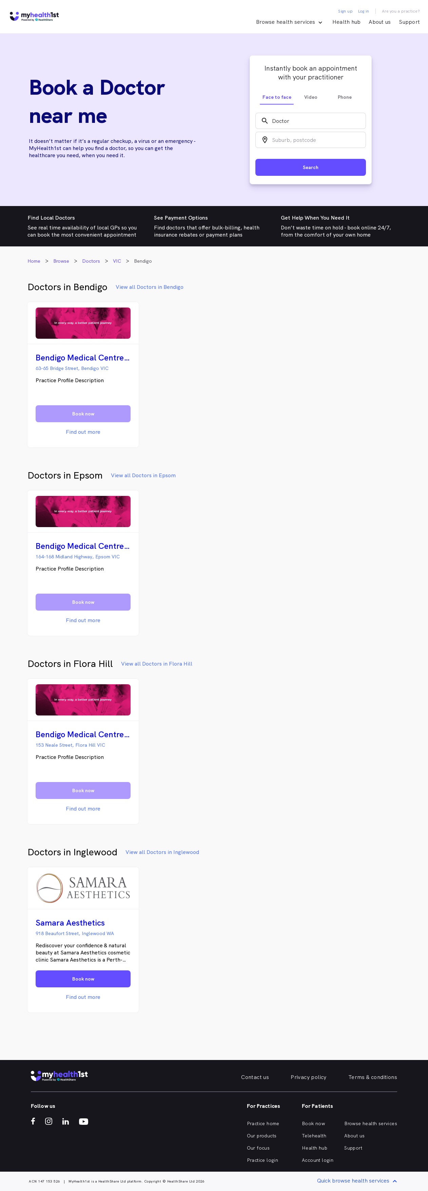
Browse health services (370, 1123)
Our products (262, 1136)
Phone (345, 97)
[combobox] (310, 121)
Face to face (276, 97)
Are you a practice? (401, 11)
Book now (313, 1123)
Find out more (83, 431)
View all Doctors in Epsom (143, 475)
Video (310, 97)
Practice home (263, 1123)
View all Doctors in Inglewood (162, 852)
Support (409, 21)
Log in (363, 11)
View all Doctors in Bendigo (149, 287)
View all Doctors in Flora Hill (156, 663)
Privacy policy (309, 1077)
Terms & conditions (372, 1077)
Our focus (258, 1148)
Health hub (346, 21)
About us (380, 21)
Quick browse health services (358, 1181)
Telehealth (314, 1136)
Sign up (345, 11)
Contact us (255, 1077)
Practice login (262, 1160)
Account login (317, 1160)
